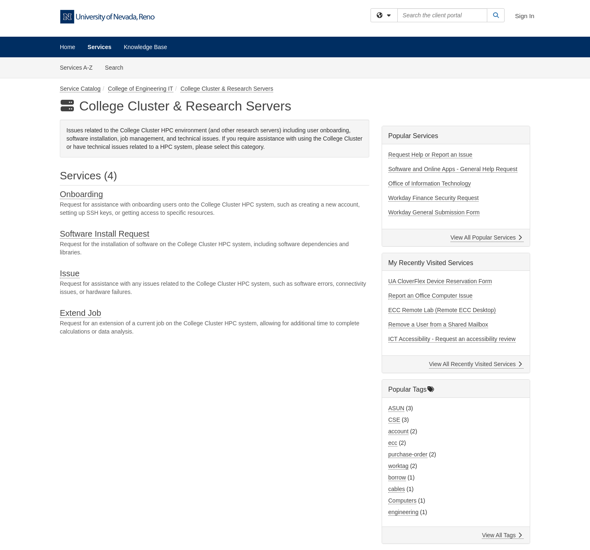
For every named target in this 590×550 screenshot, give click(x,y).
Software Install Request (104, 233)
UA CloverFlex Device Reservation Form (440, 281)
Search (117, 67)
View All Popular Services (486, 237)
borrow (397, 477)
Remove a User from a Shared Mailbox (438, 324)
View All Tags (502, 535)
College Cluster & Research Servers (226, 88)
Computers (402, 500)
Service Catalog (80, 88)
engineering (403, 512)
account (398, 431)
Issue (70, 273)
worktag (398, 466)
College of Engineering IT (140, 88)
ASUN (396, 408)
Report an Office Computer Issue (430, 295)
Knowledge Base (145, 47)
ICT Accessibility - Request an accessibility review (452, 339)
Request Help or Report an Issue (430, 154)
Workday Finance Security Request (433, 198)
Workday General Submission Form (433, 212)
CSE (394, 419)
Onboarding (81, 194)
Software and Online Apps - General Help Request (452, 169)
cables (396, 489)
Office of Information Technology (429, 183)
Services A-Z (76, 67)
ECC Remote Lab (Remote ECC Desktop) (442, 310)
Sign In (524, 15)
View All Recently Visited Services (475, 364)
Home (67, 47)
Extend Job (80, 312)
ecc (392, 443)
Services (99, 47)
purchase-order (407, 454)
